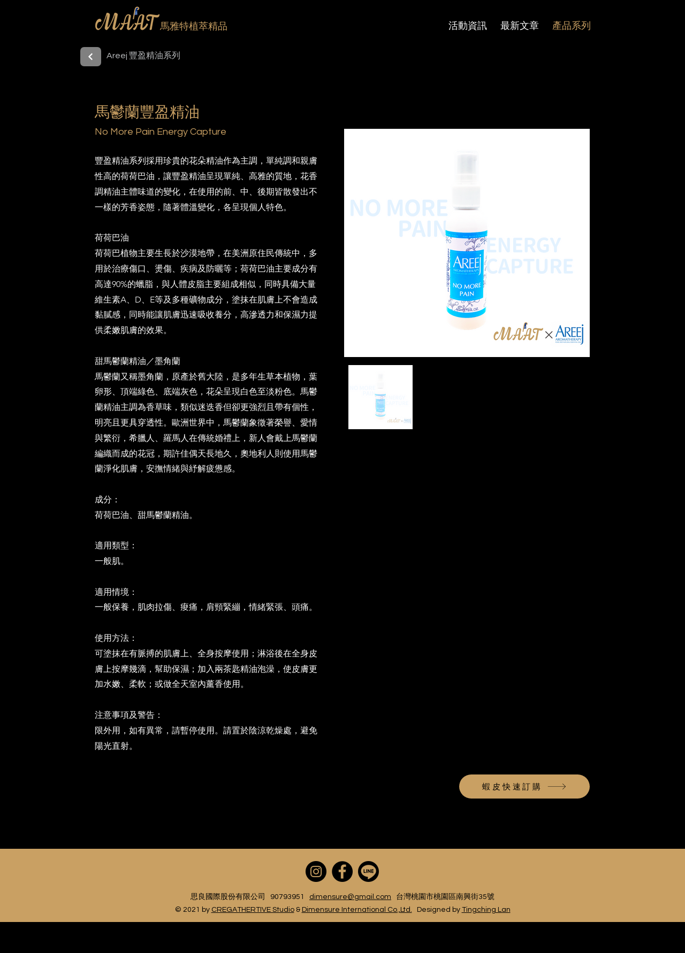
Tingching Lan (486, 909)
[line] (368, 871)
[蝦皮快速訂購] (524, 786)
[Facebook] (342, 871)
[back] (90, 56)
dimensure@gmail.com (350, 897)
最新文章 (519, 26)
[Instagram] (316, 871)
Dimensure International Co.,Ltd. (357, 909)
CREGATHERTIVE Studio (252, 909)
